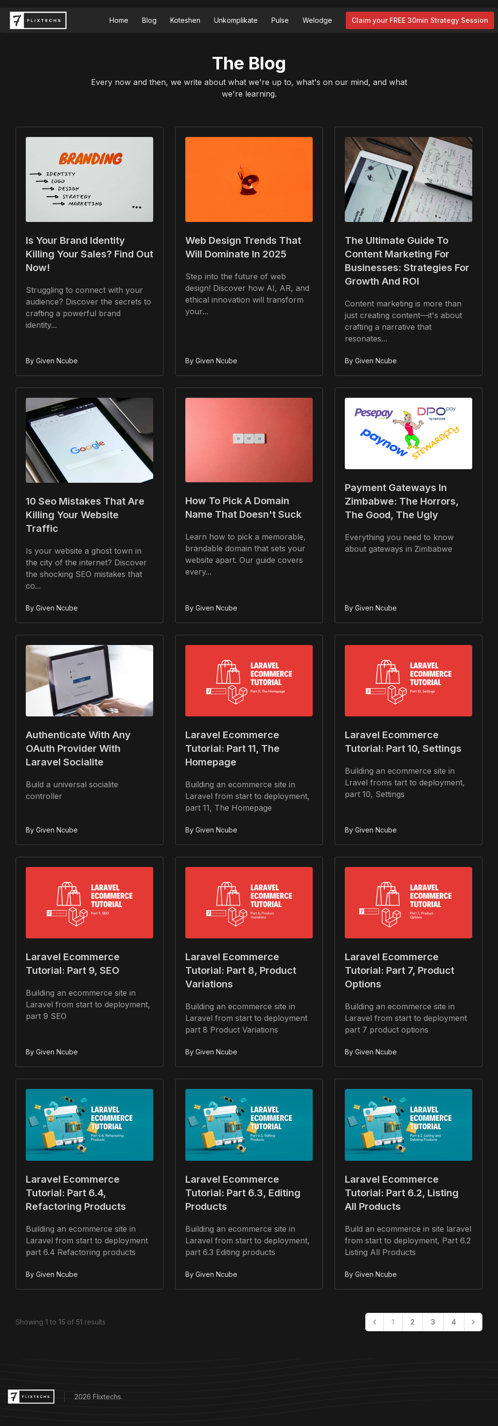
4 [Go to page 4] (453, 1322)
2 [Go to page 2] (412, 1322)
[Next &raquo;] (473, 1322)
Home (118, 20)
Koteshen (185, 20)
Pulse (280, 20)
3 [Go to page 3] (433, 1322)
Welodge (317, 20)
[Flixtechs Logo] (38, 20)
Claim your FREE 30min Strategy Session (420, 20)
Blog (149, 20)
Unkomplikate (236, 20)
